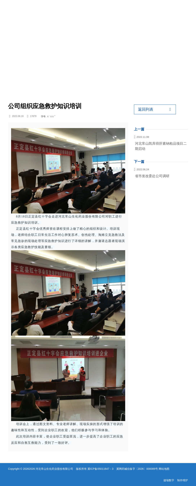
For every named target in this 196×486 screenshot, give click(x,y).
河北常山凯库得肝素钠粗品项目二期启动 (161, 146)
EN (172, 9)
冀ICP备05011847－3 (100, 468)
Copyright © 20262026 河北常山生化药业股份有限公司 (40, 468)
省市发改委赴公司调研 (152, 176)
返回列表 (154, 109)
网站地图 (164, 468)
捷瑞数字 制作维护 (175, 480)
